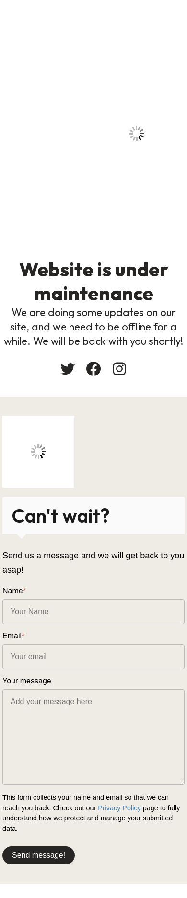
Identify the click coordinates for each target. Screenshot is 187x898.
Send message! (38, 855)
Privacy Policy (119, 808)
